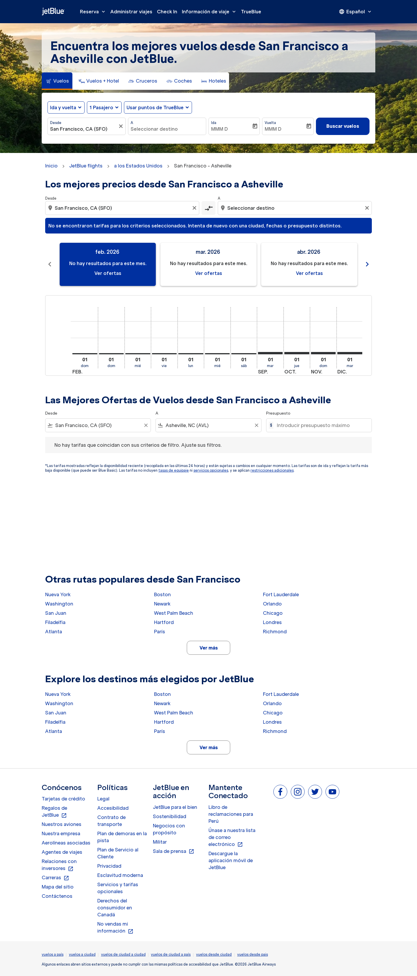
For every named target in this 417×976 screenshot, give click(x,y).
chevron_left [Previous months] (49, 264)
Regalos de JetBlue (54, 811)
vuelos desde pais (252, 954)
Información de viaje (210, 11)
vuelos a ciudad (82, 954)
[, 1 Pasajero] (101, 107)
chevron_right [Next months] (367, 264)
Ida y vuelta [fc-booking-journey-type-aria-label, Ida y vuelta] (63, 107)
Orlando (272, 604)
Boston (162, 594)
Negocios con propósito (169, 829)
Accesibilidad (113, 808)
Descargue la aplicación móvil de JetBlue (231, 860)
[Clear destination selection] (368, 208)
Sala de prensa (173, 851)
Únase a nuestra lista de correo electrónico (232, 837)
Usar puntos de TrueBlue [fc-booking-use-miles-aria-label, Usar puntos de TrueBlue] (155, 107)
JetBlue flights (86, 166)
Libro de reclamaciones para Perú (231, 814)
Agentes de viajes (62, 852)
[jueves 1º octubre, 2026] (296, 353)
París (159, 631)
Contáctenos (57, 896)
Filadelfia (55, 622)
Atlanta (53, 631)
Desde (55, 123)
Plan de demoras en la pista (122, 837)
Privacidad (109, 866)
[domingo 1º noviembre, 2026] (323, 353)
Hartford (164, 622)
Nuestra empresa (61, 833)
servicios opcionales (210, 470)
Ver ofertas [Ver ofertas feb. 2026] (107, 273)
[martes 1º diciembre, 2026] (349, 353)
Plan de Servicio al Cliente (117, 853)
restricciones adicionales (272, 470)
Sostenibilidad (169, 816)
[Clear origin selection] (195, 208)
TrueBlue (251, 11)
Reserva (94, 11)
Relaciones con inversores (59, 865)
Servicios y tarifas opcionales (117, 888)
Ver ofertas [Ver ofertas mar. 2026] (208, 273)
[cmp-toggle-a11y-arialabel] (208, 208)
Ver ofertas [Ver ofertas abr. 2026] (309, 273)
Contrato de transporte (111, 820)
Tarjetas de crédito (63, 799)
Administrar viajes (131, 11)
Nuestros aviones (61, 824)
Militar (160, 842)
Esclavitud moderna (120, 875)
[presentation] (355, 11)
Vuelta (270, 123)
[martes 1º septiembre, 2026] (270, 353)
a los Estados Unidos (138, 166)
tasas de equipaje (173, 470)
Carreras (55, 878)
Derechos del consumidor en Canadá (114, 907)
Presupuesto (278, 413)
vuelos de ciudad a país (171, 954)
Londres (272, 622)
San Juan (55, 613)
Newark (162, 604)
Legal (103, 799)
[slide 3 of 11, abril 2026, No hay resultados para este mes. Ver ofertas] (309, 264)
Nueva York (58, 594)
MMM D (219, 129)
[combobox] (83, 128)
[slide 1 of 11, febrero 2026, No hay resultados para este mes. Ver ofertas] (108, 264)
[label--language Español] (355, 11)
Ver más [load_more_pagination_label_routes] (209, 648)
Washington (59, 604)
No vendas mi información (115, 927)
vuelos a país (52, 954)
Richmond (275, 631)
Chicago (273, 613)
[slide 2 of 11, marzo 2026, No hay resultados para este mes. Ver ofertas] (208, 264)
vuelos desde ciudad (214, 954)
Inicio (51, 166)
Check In (167, 11)
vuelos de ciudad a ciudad (123, 954)
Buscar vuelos (342, 126)
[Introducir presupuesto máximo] (321, 425)
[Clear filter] (146, 425)
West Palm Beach (173, 613)
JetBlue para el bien (175, 807)
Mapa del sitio (58, 887)
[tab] (57, 81)
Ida (213, 123)
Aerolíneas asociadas (66, 843)
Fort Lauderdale (281, 594)
